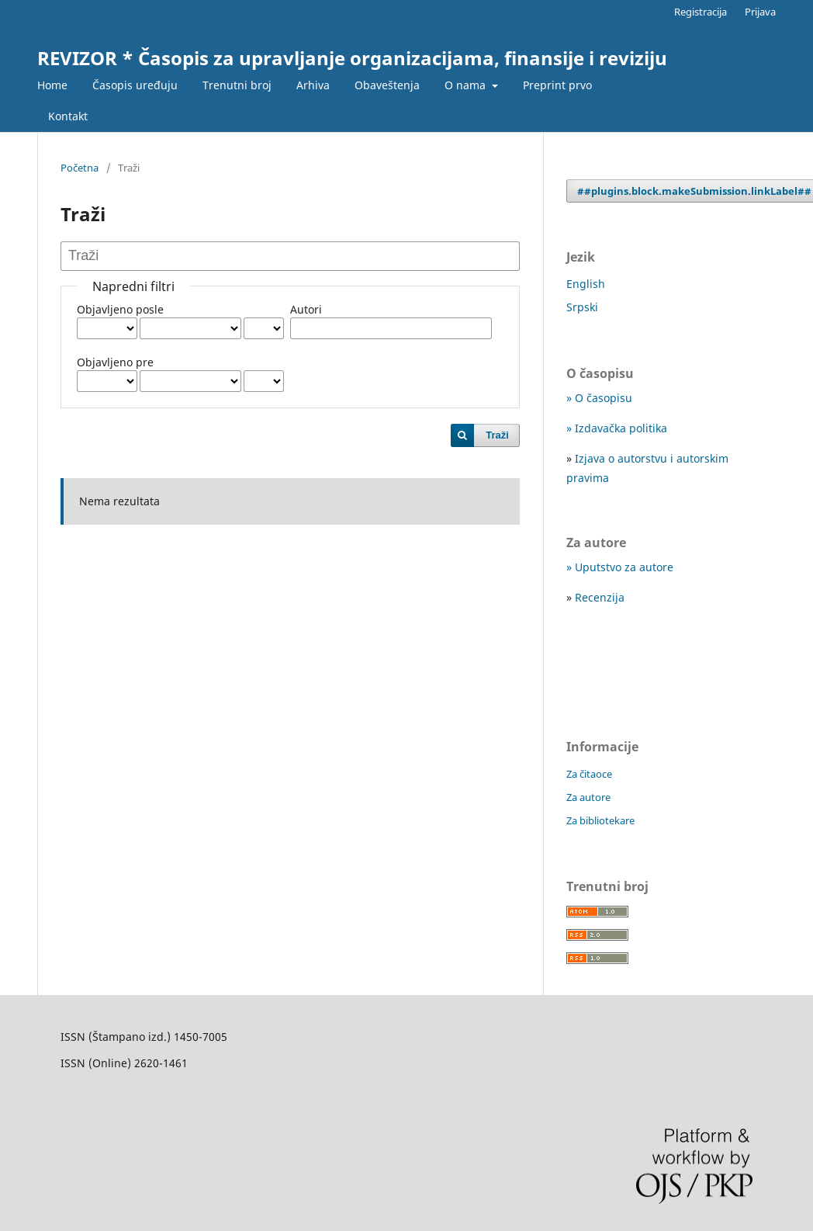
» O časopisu (599, 397)
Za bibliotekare (600, 820)
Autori (306, 309)
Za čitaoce (589, 774)
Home (52, 85)
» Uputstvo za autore (619, 567)
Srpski (582, 307)
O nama (467, 85)
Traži (497, 435)
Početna (80, 168)
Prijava (760, 12)
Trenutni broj (237, 85)
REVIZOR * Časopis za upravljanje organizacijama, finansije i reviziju (352, 58)
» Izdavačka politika (616, 428)
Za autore (588, 797)
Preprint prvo (557, 85)
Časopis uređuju (135, 85)
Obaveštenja (387, 85)
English (585, 283)
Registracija (700, 12)
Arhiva (313, 85)
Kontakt (68, 116)
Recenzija (599, 597)
